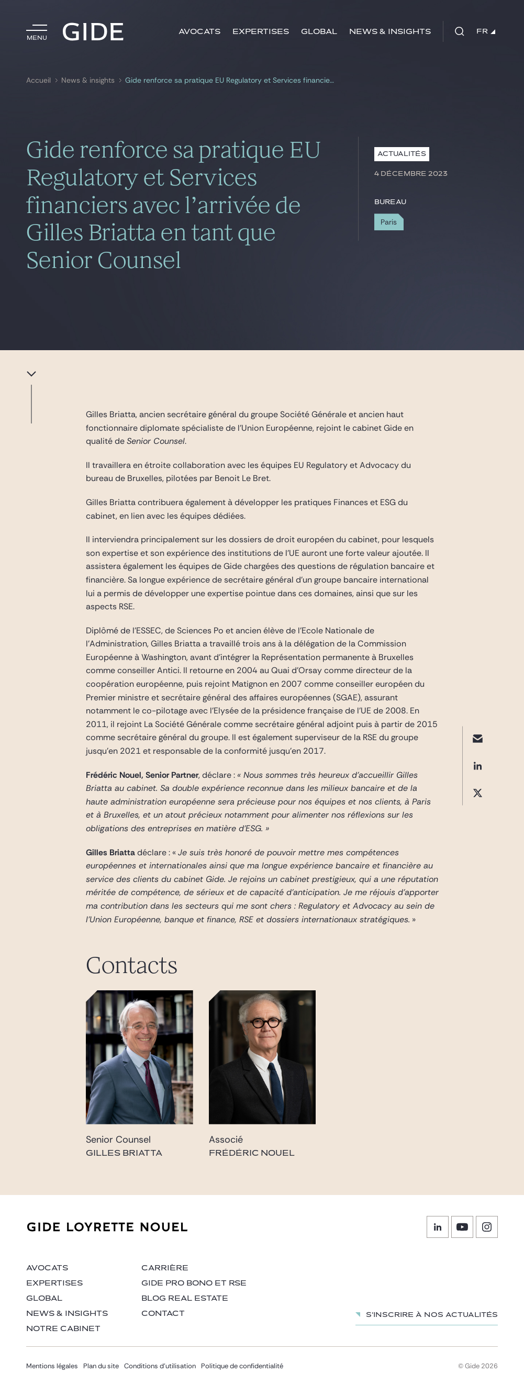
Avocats (199, 32)
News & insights (390, 32)
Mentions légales (52, 1365)
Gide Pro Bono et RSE (194, 1283)
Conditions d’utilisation (160, 1365)
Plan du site (101, 1365)
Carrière (164, 1268)
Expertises (260, 32)
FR (485, 31)
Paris (389, 222)
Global (319, 32)
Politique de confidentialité (242, 1365)
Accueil (38, 80)
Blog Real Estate (184, 1298)
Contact (163, 1313)
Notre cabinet (63, 1329)
